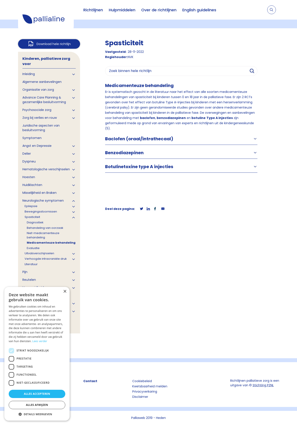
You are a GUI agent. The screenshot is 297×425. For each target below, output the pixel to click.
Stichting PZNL (263, 385)
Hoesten (28, 177)
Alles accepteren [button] (37, 394)
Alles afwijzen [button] (37, 405)
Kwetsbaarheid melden (149, 386)
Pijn (24, 272)
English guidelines (199, 10)
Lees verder (39, 341)
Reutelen (29, 280)
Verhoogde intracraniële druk (46, 259)
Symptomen (32, 138)
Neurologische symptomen (43, 200)
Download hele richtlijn (54, 44)
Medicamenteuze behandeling (51, 243)
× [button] (64, 291)
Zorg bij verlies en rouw (39, 117)
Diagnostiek (35, 222)
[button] (37, 414)
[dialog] (37, 354)
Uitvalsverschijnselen (39, 253)
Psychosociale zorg (36, 110)
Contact (90, 381)
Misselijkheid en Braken (39, 193)
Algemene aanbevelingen (42, 82)
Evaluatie (33, 248)
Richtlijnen (93, 10)
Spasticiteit (32, 217)
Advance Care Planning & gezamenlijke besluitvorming (44, 99)
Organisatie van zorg (38, 89)
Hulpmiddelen (122, 10)
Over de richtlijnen (158, 10)
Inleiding (28, 74)
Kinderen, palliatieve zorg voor (46, 61)
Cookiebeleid (142, 381)
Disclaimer (140, 397)
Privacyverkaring (144, 391)
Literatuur (31, 264)
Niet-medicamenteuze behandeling (43, 235)
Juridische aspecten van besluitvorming (41, 127)
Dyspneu (29, 161)
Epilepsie (31, 206)
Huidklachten (32, 185)
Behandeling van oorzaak (45, 228)
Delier (26, 153)
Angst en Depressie (37, 146)
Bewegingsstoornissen (41, 211)
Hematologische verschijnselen (46, 169)
